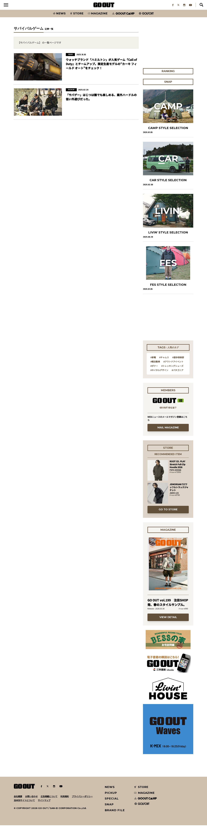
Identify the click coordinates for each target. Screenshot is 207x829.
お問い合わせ (31, 800)
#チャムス (164, 361)
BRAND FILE (115, 814)
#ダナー (154, 369)
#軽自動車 (155, 365)
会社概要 (18, 800)
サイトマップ (44, 803)
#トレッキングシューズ (172, 369)
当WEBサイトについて (24, 803)
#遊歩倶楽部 (178, 361)
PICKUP (111, 796)
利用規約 (64, 800)
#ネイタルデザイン (159, 373)
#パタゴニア (177, 373)
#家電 (153, 361)
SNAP (109, 808)
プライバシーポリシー (82, 800)
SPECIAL (112, 802)
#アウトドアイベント (173, 365)
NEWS (110, 790)
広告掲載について (49, 800)
